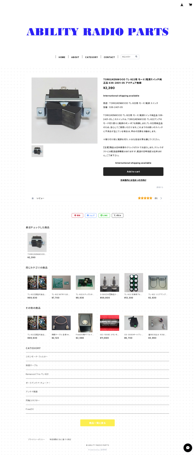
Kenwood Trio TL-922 (37, 374)
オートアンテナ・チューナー (38, 383)
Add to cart (133, 171)
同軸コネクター (33, 400)
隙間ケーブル (32, 365)
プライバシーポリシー (36, 439)
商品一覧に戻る (97, 423)
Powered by (97, 450)
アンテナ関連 (32, 391)
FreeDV (30, 409)
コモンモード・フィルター (37, 356)
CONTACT (109, 57)
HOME (62, 57)
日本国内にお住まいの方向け (133, 180)
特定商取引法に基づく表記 (60, 439)
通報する (159, 187)
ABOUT (75, 57)
